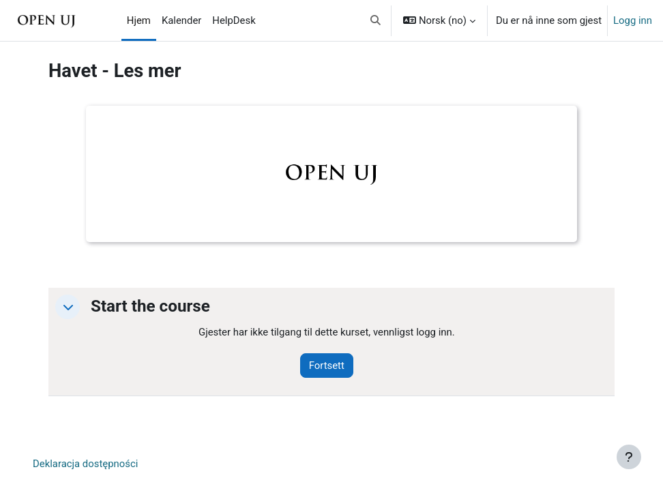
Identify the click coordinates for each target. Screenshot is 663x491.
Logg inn (632, 20)
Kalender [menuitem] (181, 20)
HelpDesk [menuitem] (233, 20)
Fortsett (326, 365)
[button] (376, 20)
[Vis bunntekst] (629, 457)
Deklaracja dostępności (85, 464)
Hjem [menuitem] (139, 20)
